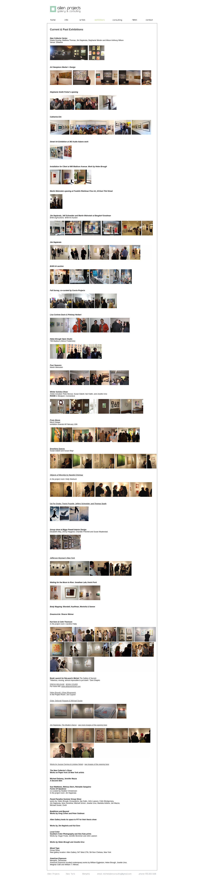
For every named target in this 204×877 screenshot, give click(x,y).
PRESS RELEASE (57, 684)
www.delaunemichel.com (71, 686)
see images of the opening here (97, 764)
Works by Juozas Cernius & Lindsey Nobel (66, 764)
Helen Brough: (63, 693)
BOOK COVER (72, 684)
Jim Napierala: (63, 725)
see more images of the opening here (92, 725)
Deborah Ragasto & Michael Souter (66, 701)
